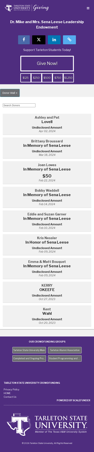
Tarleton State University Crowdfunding (32, 383)
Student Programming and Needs (65, 358)
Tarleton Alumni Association (65, 350)
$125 (26, 77)
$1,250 (68, 77)
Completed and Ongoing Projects (29, 358)
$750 (57, 77)
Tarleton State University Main (29, 350)
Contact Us (10, 396)
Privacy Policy (11, 389)
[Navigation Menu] (88, 8)
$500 (47, 77)
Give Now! (47, 63)
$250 (36, 77)
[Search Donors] (19, 105)
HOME (7, 393)
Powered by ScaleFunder (73, 400)
